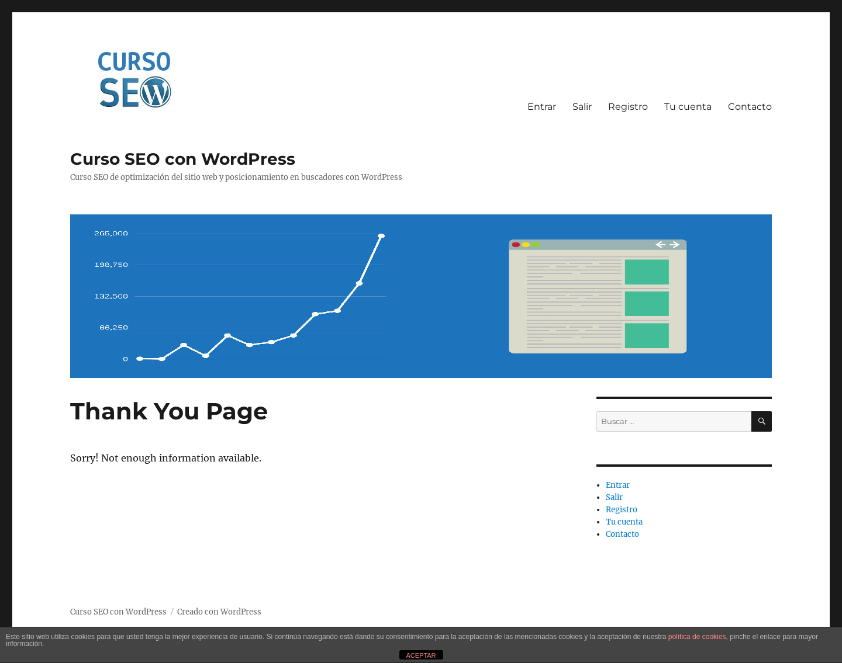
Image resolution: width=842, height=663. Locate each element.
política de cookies (697, 637)
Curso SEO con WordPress (182, 159)
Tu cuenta (688, 106)
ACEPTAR (421, 655)
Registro (628, 106)
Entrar (541, 106)
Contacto (750, 106)
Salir (582, 106)
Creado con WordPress (219, 612)
